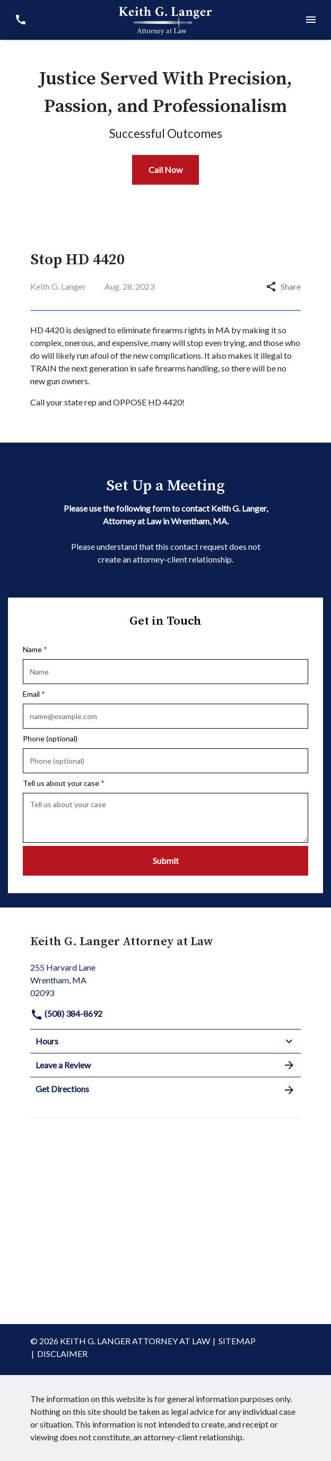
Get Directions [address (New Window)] (165, 1089)
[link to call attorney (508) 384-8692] (20, 20)
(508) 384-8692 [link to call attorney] (66, 1013)
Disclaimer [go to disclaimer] (62, 1353)
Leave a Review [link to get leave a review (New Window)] (165, 1065)
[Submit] (165, 861)
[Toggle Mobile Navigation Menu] (311, 20)
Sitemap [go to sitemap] (237, 1341)
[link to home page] (165, 18)
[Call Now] (165, 170)
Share (283, 286)
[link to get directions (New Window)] (165, 978)
